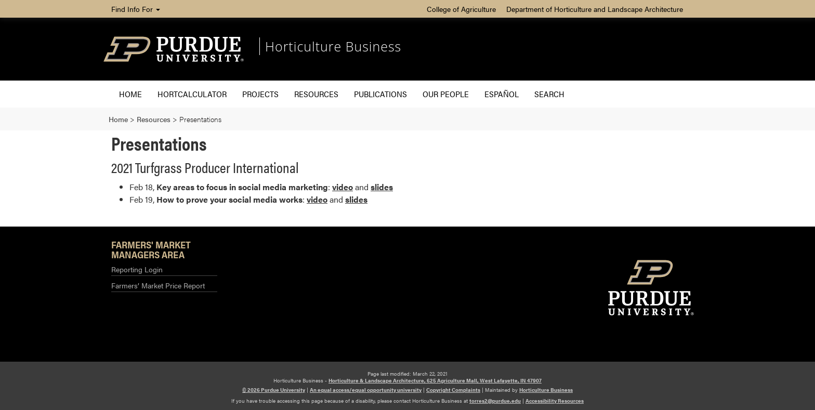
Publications (380, 94)
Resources (316, 94)
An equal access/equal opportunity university (366, 389)
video (342, 187)
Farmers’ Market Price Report (158, 285)
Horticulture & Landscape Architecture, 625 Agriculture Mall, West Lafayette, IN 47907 (435, 380)
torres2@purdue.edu (495, 400)
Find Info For (135, 9)
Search (549, 94)
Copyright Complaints (453, 389)
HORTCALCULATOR (192, 94)
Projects (260, 94)
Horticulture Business (333, 46)
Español (501, 94)
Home (130, 94)
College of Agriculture (461, 9)
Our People (446, 94)
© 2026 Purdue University (273, 389)
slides (382, 187)
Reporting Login (137, 269)
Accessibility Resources (554, 400)
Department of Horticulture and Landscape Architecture (594, 9)
